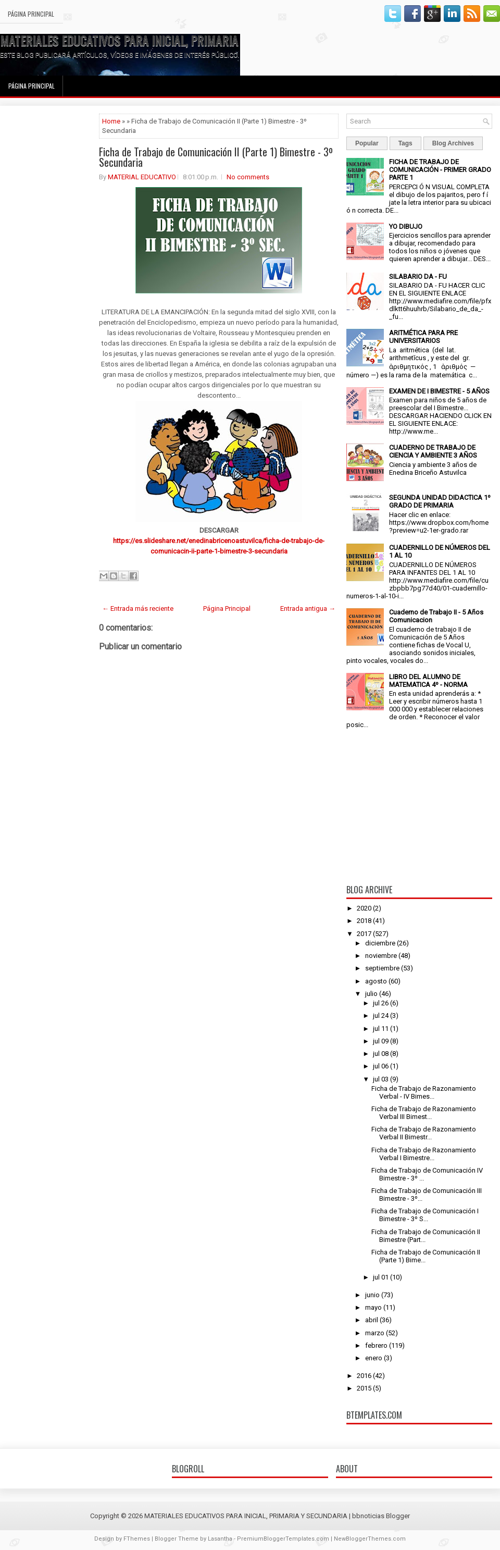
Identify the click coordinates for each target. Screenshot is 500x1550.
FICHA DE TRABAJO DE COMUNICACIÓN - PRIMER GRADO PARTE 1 (440, 169)
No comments (248, 177)
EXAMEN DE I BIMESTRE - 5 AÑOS (439, 391)
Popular (367, 143)
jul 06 (381, 1066)
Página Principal (31, 13)
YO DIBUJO (405, 226)
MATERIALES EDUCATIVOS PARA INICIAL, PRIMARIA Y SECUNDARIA (155, 40)
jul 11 (381, 1028)
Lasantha (220, 1538)
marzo (374, 1333)
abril (371, 1320)
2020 (364, 908)
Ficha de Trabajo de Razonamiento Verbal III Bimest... (423, 1113)
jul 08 (381, 1053)
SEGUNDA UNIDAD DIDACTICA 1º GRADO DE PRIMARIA (440, 501)
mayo (373, 1307)
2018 (364, 921)
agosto (376, 981)
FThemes (136, 1538)
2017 (364, 934)
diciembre (380, 943)
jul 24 (381, 1015)
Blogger (398, 1516)
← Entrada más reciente (137, 608)
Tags (405, 143)
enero (373, 1358)
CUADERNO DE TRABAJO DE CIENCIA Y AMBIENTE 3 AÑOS (433, 451)
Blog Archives (453, 143)
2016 (364, 1376)
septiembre (382, 968)
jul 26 (381, 1003)
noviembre (381, 955)
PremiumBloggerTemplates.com (283, 1538)
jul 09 (381, 1041)
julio (371, 994)
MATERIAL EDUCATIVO (142, 177)
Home (111, 121)
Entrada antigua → (307, 608)
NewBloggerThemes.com (370, 1538)
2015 (364, 1388)
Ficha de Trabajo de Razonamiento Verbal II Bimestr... (423, 1133)
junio (372, 1295)
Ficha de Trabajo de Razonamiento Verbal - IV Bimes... (423, 1092)
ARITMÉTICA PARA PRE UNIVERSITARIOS (423, 337)
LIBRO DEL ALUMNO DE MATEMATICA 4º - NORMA (428, 680)
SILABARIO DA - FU (418, 276)
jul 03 (381, 1079)
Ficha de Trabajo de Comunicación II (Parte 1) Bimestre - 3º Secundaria (216, 156)
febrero (376, 1345)
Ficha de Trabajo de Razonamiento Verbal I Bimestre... (423, 1154)
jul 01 (381, 1277)
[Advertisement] (49, 270)
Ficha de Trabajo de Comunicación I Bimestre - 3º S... (425, 1215)
